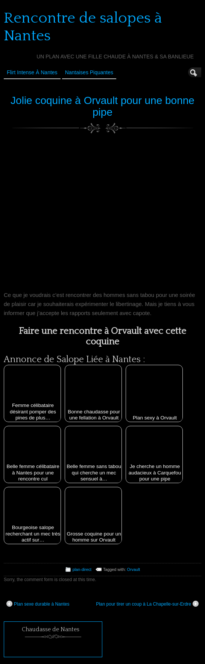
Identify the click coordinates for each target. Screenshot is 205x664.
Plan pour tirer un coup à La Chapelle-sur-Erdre (147, 604)
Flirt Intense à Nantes (32, 72)
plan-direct (82, 569)
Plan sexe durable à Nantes (37, 604)
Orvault (133, 569)
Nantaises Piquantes (89, 72)
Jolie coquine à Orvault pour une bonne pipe (102, 106)
